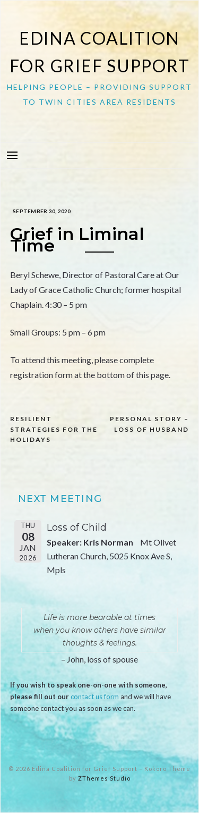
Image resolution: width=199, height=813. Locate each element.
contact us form (95, 696)
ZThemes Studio (104, 778)
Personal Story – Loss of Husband (149, 424)
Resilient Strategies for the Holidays (54, 429)
